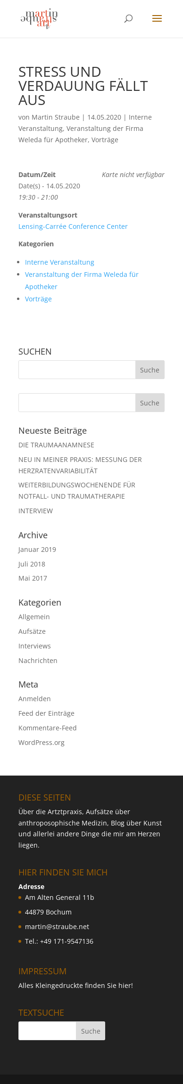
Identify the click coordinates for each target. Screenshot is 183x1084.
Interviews (34, 645)
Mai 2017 (32, 578)
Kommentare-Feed (47, 727)
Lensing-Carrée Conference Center (73, 226)
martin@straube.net (57, 926)
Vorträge (105, 139)
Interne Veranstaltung (59, 262)
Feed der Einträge (46, 713)
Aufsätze (32, 631)
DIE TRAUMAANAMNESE (56, 444)
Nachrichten (38, 660)
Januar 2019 (37, 549)
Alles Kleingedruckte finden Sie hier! (75, 985)
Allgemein (34, 616)
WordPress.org (41, 742)
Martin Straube (56, 117)
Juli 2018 (31, 563)
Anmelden (34, 698)
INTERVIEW (35, 510)
